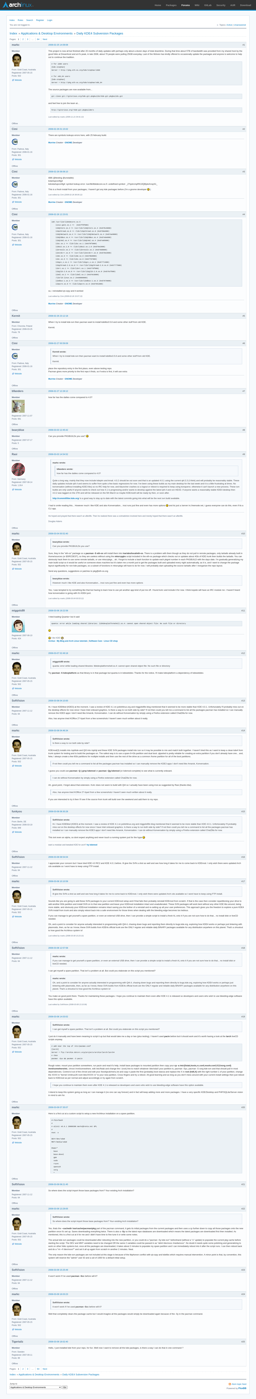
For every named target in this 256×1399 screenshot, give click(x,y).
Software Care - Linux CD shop (103, 641)
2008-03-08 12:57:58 (58, 948)
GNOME (68, 142)
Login (49, 20)
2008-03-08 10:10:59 (58, 881)
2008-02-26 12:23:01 (58, 214)
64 (38, 39)
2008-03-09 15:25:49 (58, 1270)
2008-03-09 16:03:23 (58, 1294)
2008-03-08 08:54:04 (58, 857)
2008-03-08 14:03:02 (58, 1016)
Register (40, 20)
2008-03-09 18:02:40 (58, 1341)
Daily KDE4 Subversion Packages (99, 33)
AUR (232, 5)
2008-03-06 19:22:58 (58, 610)
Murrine (52, 142)
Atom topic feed (239, 1384)
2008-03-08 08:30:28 (58, 811)
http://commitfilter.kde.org (66, 498)
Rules (20, 20)
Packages (171, 5)
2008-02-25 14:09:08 (58, 45)
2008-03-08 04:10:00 (58, 700)
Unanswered (240, 25)
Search (29, 20)
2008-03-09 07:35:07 (58, 1107)
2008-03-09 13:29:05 (58, 1208)
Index (12, 20)
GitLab (207, 5)
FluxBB (242, 1388)
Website (18, 80)
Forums (185, 5)
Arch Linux (17, 5)
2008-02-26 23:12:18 (58, 316)
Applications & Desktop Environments (47, 33)
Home (158, 5)
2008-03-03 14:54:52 (58, 454)
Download (245, 5)
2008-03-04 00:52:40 (58, 533)
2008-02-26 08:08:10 (58, 171)
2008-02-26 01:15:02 (58, 129)
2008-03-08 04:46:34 (58, 730)
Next (45, 39)
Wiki (197, 5)
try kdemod (92, 845)
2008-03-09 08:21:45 (58, 1184)
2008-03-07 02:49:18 (58, 653)
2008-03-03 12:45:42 (58, 430)
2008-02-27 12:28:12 (58, 391)
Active (229, 25)
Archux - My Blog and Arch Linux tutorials (67, 641)
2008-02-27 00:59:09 (58, 343)
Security (220, 5)
